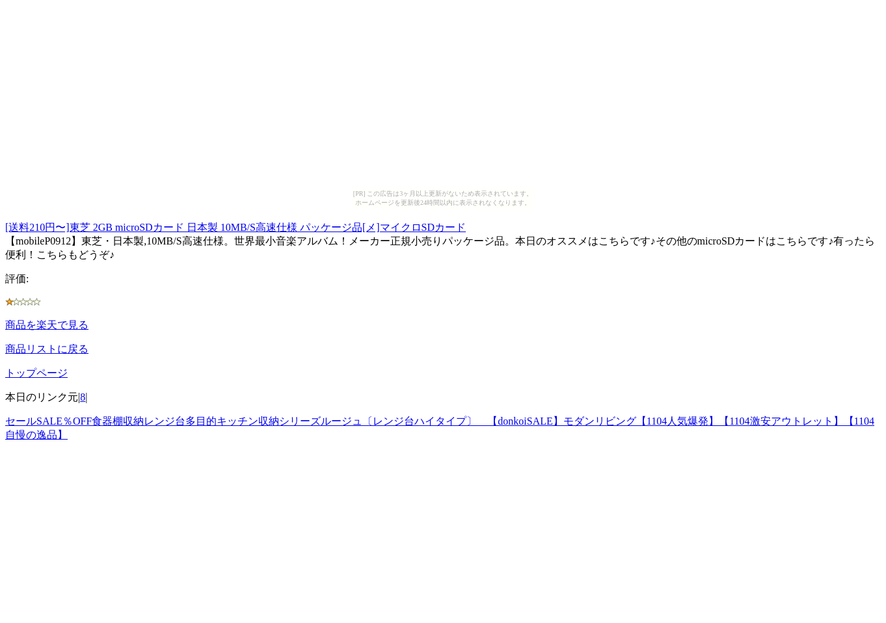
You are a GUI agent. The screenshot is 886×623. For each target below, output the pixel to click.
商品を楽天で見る (46, 324)
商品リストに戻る (46, 348)
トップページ (36, 372)
